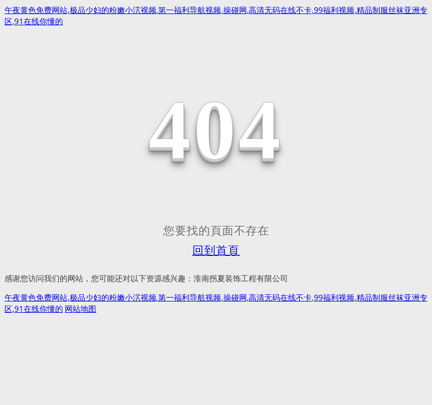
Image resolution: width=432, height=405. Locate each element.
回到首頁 (216, 250)
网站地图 (80, 308)
